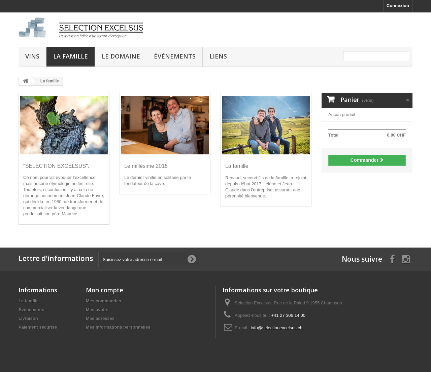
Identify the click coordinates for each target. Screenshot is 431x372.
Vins (32, 56)
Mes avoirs (97, 309)
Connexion (398, 5)
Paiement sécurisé (38, 327)
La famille (70, 56)
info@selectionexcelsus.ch (276, 327)
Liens (218, 56)
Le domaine (121, 56)
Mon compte (104, 290)
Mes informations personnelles (118, 327)
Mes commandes (103, 300)
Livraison (28, 318)
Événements (175, 56)
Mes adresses (100, 318)
